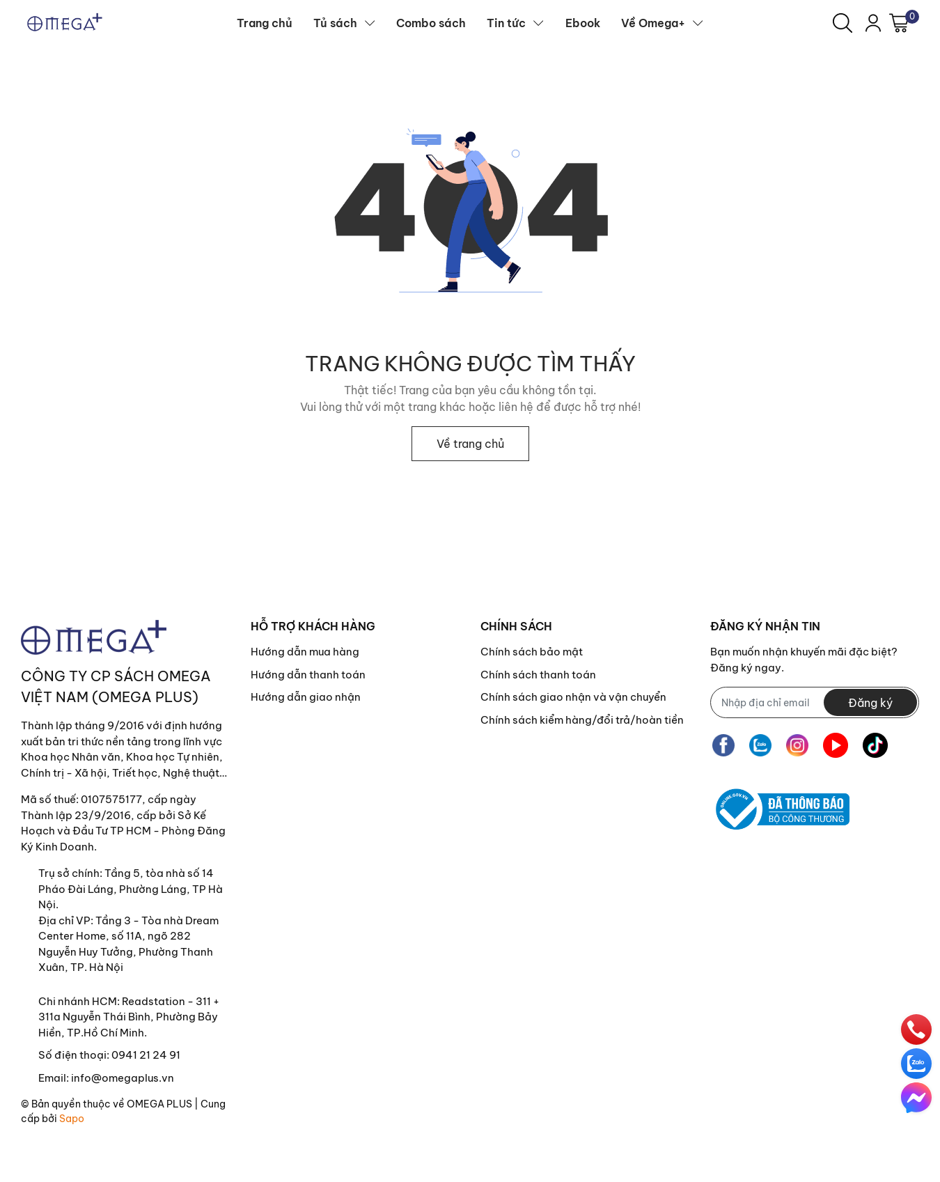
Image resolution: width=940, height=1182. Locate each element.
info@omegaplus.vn (122, 1077)
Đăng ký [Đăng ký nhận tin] (870, 703)
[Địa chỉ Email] (814, 702)
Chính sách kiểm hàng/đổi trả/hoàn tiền (582, 719)
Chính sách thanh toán (538, 674)
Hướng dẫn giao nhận (306, 696)
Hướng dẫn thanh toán (308, 674)
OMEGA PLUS (159, 1104)
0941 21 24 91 (145, 1055)
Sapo (71, 1118)
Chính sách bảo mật (531, 651)
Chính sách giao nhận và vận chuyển (573, 696)
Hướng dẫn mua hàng (305, 651)
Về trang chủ (470, 444)
